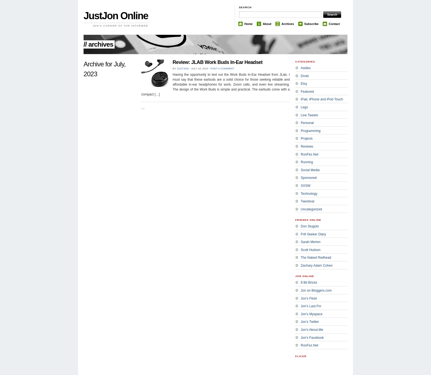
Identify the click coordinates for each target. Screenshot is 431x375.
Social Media (310, 170)
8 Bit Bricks (309, 282)
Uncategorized (311, 209)
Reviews (307, 146)
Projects (307, 138)
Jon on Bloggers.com (316, 290)
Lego (304, 107)
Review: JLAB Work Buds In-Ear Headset (218, 62)
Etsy (304, 84)
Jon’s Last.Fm (311, 306)
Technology (309, 194)
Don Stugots (310, 226)
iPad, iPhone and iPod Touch (322, 99)
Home (248, 24)
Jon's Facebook (312, 338)
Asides (306, 68)
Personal (307, 123)
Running (307, 162)
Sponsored (309, 178)
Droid (305, 76)
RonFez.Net (309, 154)
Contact (334, 24)
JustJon (183, 68)
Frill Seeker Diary (313, 234)
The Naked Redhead (316, 258)
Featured (307, 92)
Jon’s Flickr (309, 298)
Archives (287, 24)
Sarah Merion (311, 242)
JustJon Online (116, 15)
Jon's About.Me (312, 330)
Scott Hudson (311, 250)
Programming (311, 131)
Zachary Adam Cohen (317, 265)
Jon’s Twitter (310, 322)
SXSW (305, 186)
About (267, 24)
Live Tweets (309, 115)
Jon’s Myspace (311, 314)
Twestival (307, 201)
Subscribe (311, 24)
